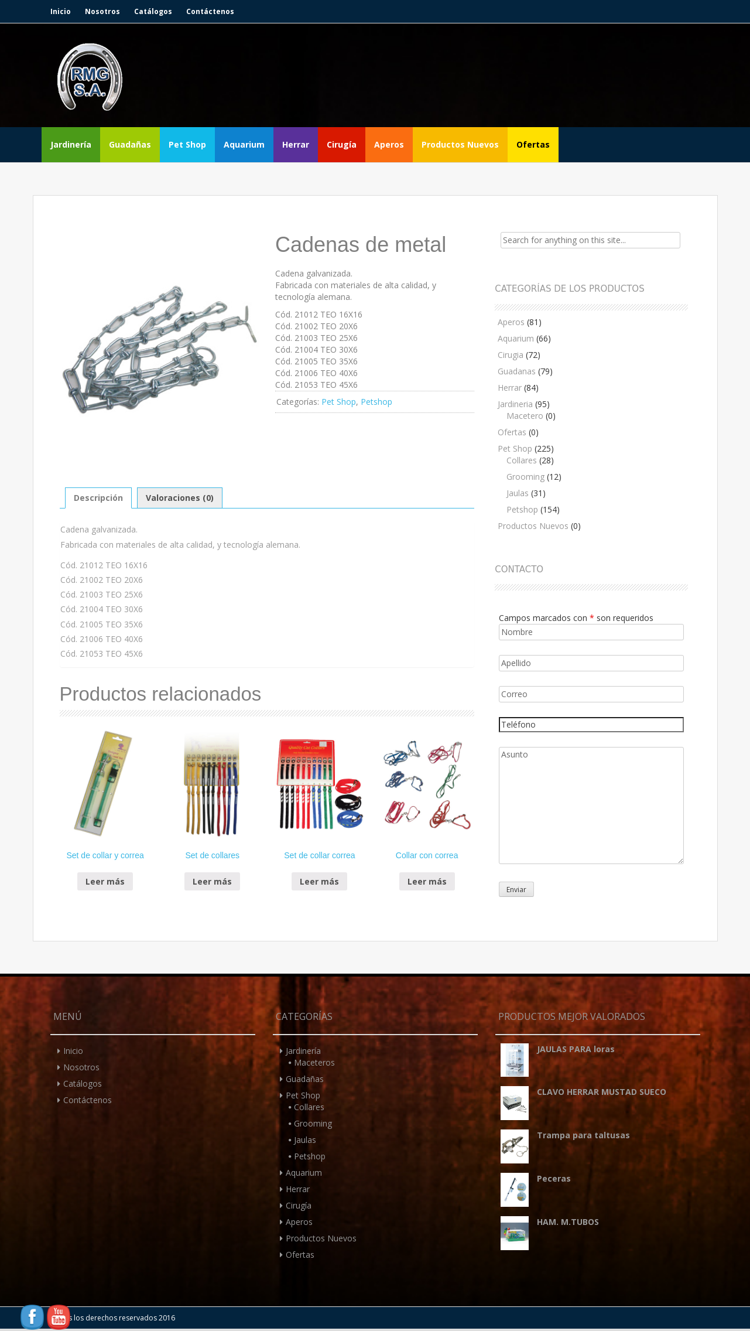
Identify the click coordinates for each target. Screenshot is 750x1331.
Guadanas (517, 371)
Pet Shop (187, 144)
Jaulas (517, 493)
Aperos (389, 144)
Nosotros (102, 11)
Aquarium (244, 144)
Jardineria (515, 403)
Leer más (105, 881)
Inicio (60, 11)
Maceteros (314, 1062)
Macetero (524, 415)
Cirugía (342, 144)
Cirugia (510, 354)
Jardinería (70, 144)
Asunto (591, 805)
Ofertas (533, 144)
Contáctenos (210, 11)
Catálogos (153, 11)
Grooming (525, 476)
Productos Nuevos (460, 144)
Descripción (98, 497)
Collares (521, 460)
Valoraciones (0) (180, 497)
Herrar (295, 144)
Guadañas (130, 144)
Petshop (376, 401)
